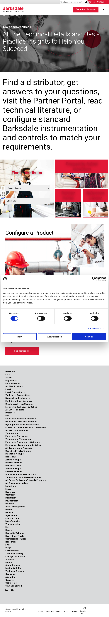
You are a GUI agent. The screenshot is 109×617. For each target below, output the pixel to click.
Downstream (11, 501)
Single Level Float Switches (19, 404)
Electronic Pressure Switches (20, 419)
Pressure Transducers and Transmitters (25, 427)
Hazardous (10, 457)
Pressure (10, 413)
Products (10, 372)
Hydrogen (10, 492)
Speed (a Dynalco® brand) (18, 451)
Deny (19, 336)
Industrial (10, 504)
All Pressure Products (16, 430)
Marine (8, 509)
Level (8, 389)
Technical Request (86, 9)
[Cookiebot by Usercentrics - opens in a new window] (94, 279)
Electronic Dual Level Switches (21, 407)
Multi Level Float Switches (18, 401)
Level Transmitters (15, 392)
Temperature (12, 433)
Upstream (10, 495)
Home (4, 15)
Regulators (10, 380)
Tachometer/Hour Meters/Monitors (23, 477)
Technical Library (14, 553)
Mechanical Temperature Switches (23, 445)
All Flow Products (14, 386)
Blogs (8, 547)
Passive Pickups (13, 462)
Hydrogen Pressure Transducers (22, 424)
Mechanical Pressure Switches (21, 421)
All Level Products (14, 410)
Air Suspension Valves (16, 483)
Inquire (9, 562)
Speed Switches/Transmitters (20, 474)
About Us (10, 577)
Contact (100, 2)
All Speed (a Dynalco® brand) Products (25, 480)
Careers (91, 2)
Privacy (65, 611)
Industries (10, 486)
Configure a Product (15, 556)
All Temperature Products (18, 448)
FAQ (7, 545)
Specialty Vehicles (14, 533)
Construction (12, 518)
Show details (94, 328)
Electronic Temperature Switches (22, 442)
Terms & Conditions (53, 611)
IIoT (7, 416)
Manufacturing (12, 521)
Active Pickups (13, 460)
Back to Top (83, 612)
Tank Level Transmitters (17, 395)
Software (10, 559)
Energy (9, 489)
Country (27, 183)
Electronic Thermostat (16, 436)
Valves (8, 377)
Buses (8, 530)
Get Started (20, 351)
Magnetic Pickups (14, 454)
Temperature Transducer (18, 439)
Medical (9, 512)
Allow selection (54, 336)
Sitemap (74, 611)
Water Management (15, 506)
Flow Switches (12, 383)
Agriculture (11, 515)
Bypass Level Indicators (17, 398)
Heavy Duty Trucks (15, 536)
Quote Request (13, 565)
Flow (7, 375)
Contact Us (11, 583)
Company (10, 574)
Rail (7, 527)
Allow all (89, 336)
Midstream (10, 498)
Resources (10, 542)
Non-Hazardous (13, 465)
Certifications (12, 550)
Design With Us (13, 568)
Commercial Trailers (15, 539)
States (27, 195)
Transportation (13, 524)
